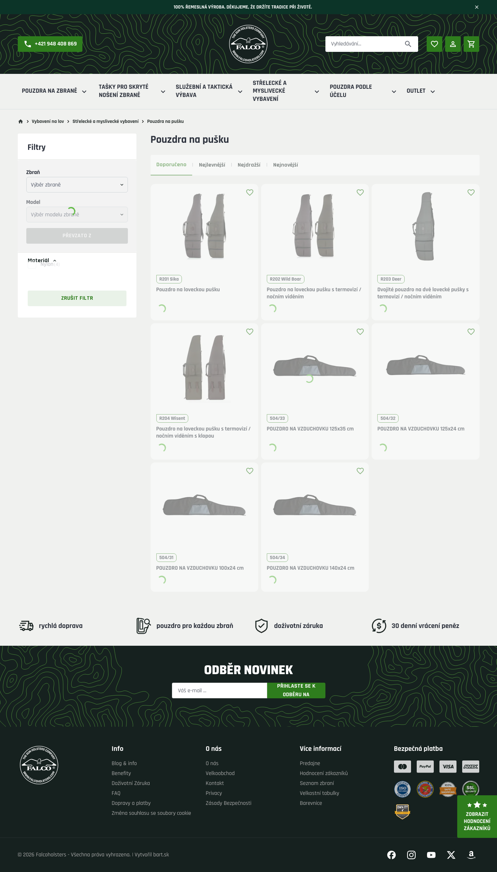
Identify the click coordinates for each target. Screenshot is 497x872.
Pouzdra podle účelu (364, 91)
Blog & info (124, 763)
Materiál (43, 260)
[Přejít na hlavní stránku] (20, 121)
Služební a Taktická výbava (210, 91)
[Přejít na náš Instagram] (411, 854)
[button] (50, 44)
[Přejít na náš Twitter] (451, 854)
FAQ (116, 793)
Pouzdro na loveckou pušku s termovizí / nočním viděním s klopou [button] (203, 433)
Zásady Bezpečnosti (229, 803)
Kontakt (215, 783)
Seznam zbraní (317, 783)
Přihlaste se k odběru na (296, 690)
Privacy (214, 793)
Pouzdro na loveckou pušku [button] (188, 289)
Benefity (121, 773)
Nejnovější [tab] (285, 165)
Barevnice (311, 803)
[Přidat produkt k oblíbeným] (249, 192)
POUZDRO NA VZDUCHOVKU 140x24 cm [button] (311, 568)
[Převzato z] (408, 44)
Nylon (50, 272)
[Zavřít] (477, 7)
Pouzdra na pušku (165, 121)
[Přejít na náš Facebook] (391, 854)
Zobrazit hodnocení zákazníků (477, 816)
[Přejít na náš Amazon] (471, 854)
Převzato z (77, 235)
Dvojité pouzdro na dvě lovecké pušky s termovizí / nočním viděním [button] (423, 293)
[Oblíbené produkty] (434, 44)
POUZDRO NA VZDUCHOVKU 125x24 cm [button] (420, 429)
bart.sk (161, 855)
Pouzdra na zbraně (55, 91)
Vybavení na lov (48, 121)
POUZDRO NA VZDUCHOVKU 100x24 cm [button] (200, 568)
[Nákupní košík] (471, 44)
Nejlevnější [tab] (212, 165)
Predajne (310, 763)
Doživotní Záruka (131, 783)
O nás (212, 763)
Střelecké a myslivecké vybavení (287, 91)
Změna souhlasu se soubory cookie (151, 813)
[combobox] (77, 185)
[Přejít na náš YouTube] (431, 854)
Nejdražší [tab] (249, 165)
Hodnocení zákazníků (324, 773)
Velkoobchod (220, 773)
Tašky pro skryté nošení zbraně (133, 91)
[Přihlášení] (453, 44)
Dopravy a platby (131, 803)
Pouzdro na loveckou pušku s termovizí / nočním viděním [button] (314, 293)
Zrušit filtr (77, 298)
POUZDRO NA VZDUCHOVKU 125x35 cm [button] (310, 429)
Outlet (422, 91)
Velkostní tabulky (319, 793)
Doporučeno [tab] (171, 164)
